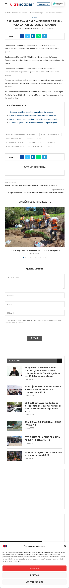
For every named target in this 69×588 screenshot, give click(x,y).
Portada (8, 13)
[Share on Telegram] (44, 36)
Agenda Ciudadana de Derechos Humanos (21, 134)
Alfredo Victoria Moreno (50, 134)
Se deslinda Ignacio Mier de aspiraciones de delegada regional (33, 123)
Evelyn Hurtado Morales (15, 142)
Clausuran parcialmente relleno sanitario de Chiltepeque (31, 112)
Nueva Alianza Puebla (35, 147)
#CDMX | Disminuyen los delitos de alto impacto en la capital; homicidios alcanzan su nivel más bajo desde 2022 (43, 407)
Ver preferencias (34, 582)
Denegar (34, 575)
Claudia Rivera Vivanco (14, 138)
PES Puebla (51, 147)
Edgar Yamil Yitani (34, 138)
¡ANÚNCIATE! (43, 4)
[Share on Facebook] (22, 36)
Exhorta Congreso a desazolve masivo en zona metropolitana (33, 115)
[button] (65, 546)
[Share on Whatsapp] (38, 36)
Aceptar (34, 568)
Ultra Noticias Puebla (32, 28)
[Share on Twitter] (27, 36)
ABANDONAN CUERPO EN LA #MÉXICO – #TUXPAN (43, 423)
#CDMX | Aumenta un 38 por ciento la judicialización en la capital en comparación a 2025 (43, 390)
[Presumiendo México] (57, 3)
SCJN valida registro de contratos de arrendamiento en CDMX (43, 453)
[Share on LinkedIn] (33, 36)
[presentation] (23, 330)
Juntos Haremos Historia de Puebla (42, 142)
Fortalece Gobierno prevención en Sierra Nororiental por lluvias (33, 119)
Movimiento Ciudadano (15, 147)
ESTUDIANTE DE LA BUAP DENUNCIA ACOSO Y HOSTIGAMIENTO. (42, 438)
